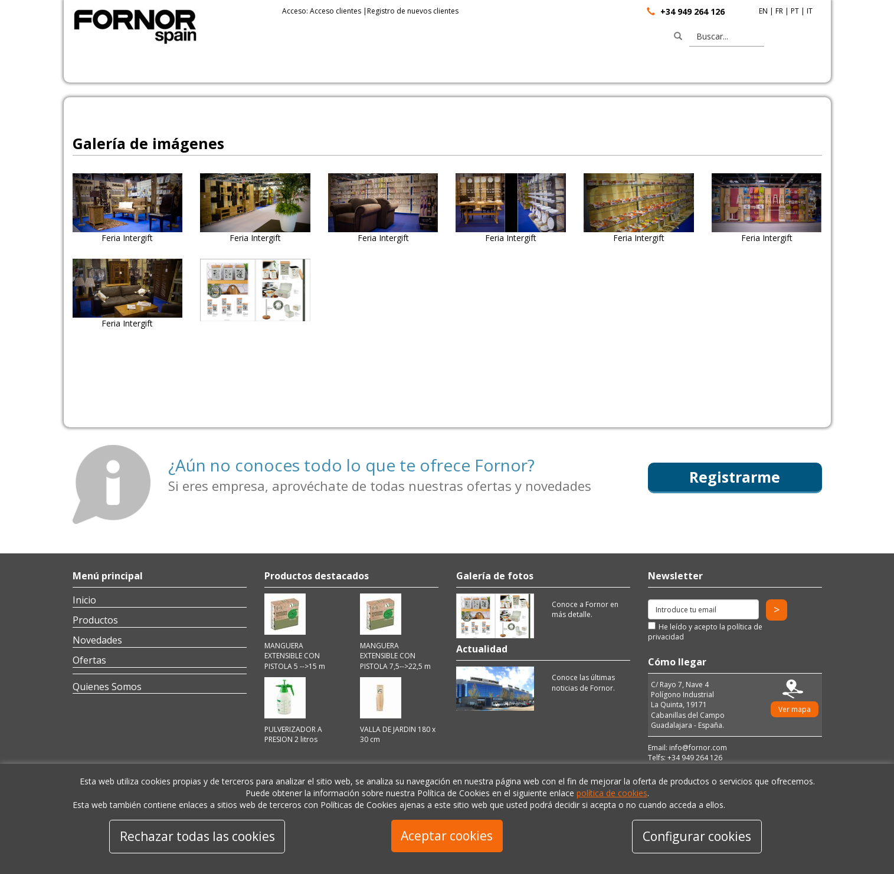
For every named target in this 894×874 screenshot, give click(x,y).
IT (810, 11)
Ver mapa (794, 709)
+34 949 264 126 (692, 11)
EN (763, 11)
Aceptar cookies (447, 835)
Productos (95, 620)
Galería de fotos (494, 575)
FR (779, 11)
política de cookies (612, 793)
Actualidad (481, 648)
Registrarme (734, 477)
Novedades (97, 640)
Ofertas (89, 660)
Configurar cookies (697, 836)
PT (795, 11)
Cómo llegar (677, 661)
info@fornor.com (698, 748)
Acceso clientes (335, 11)
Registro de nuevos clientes (413, 11)
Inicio (84, 599)
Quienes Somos (107, 686)
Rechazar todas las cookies (197, 836)
